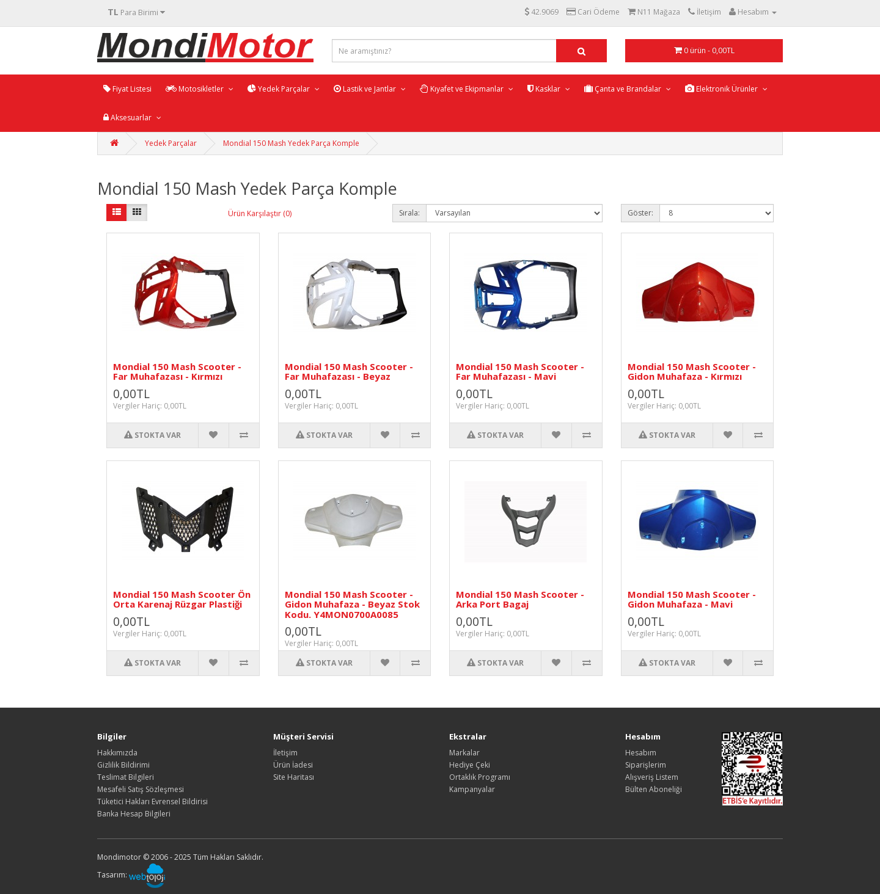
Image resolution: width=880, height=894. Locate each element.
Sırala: (409, 213)
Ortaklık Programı (479, 777)
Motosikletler (196, 89)
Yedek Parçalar (280, 89)
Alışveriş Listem (651, 777)
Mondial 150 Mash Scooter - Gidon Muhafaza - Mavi (692, 599)
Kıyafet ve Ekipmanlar (462, 89)
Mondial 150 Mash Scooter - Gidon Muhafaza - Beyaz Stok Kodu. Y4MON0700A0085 (352, 604)
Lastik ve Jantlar (366, 89)
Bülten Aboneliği (653, 789)
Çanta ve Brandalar (623, 89)
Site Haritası (293, 777)
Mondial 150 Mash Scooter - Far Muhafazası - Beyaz (349, 371)
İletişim (285, 752)
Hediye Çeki (469, 765)
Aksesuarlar (128, 117)
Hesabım (640, 752)
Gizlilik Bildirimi (123, 765)
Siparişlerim (645, 765)
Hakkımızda (117, 752)
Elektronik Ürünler (722, 89)
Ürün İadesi (293, 765)
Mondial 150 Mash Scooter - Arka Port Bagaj (520, 599)
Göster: (640, 213)
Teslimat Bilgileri (125, 777)
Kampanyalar (472, 789)
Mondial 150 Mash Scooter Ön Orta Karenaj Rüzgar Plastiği (182, 599)
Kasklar (544, 89)
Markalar (464, 752)
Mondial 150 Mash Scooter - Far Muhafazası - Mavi (520, 371)
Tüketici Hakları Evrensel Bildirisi (152, 801)
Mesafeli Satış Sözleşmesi (140, 789)
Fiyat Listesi (127, 89)
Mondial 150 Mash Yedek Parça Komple (291, 143)
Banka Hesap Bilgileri (133, 814)
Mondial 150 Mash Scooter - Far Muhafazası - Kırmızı (177, 371)
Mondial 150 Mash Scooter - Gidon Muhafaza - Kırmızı (692, 371)
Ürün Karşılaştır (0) (260, 213)
